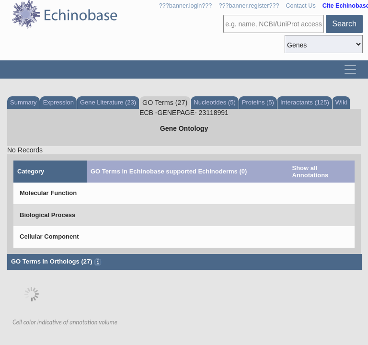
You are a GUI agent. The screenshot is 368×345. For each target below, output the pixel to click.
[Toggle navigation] (350, 69)
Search (344, 24)
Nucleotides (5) (214, 102)
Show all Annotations (310, 171)
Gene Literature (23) (108, 102)
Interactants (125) (304, 102)
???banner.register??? (248, 5)
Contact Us (300, 5)
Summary (23, 102)
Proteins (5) (258, 102)
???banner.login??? (185, 5)
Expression (58, 102)
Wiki (341, 102)
